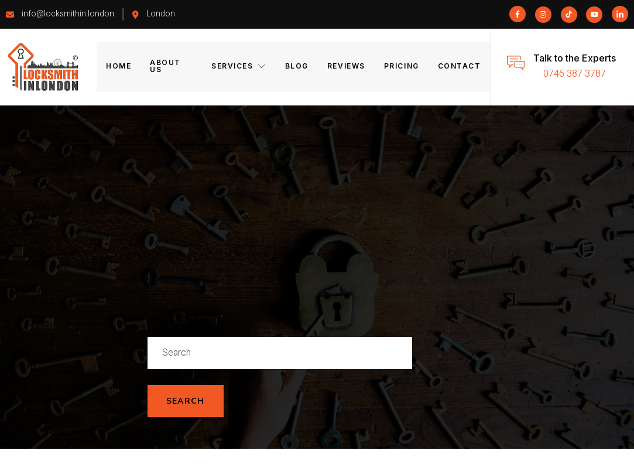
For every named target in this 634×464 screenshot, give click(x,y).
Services (240, 66)
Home (119, 66)
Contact (456, 66)
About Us (172, 66)
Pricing (400, 66)
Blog (297, 66)
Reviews (346, 66)
